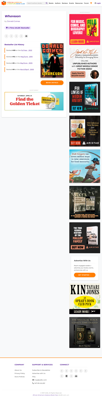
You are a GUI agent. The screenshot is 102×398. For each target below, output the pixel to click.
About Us (18, 370)
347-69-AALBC (38, 383)
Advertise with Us (38, 373)
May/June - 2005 (26, 63)
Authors (58, 3)
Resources (79, 3)
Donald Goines (13, 21)
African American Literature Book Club (45, 395)
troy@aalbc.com (39, 380)
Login (97, 3)
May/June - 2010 (27, 57)
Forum (86, 3)
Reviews (65, 3)
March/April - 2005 (27, 69)
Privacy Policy (20, 373)
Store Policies (20, 377)
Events (71, 3)
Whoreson (12, 16)
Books (51, 3)
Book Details (52, 83)
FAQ (33, 377)
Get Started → (84, 275)
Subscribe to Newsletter (41, 370)
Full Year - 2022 (26, 50)
